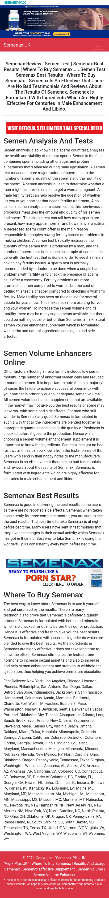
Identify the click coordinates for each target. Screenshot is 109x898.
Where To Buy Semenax (51, 863)
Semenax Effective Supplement (49, 869)
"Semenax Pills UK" (71, 858)
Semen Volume (90, 869)
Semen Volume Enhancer (54, 875)
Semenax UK (17, 45)
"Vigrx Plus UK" (16, 863)
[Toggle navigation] (98, 45)
